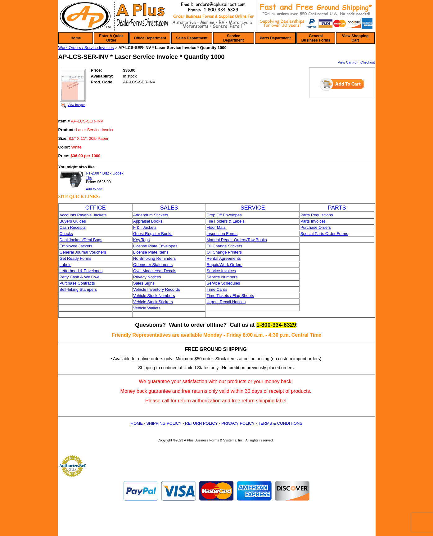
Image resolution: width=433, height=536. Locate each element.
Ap (135, 221)
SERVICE (253, 208)
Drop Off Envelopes (223, 215)
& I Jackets (146, 227)
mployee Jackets (77, 246)
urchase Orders (317, 227)
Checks (66, 233)
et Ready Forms (77, 258)
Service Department (233, 38)
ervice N (216, 277)
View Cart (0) (348, 62)
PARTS (337, 208)
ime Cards (218, 289)
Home (75, 38)
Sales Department (191, 38)
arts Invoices (314, 221)
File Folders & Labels (225, 221)
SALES (169, 208)
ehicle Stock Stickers (154, 301)
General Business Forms (315, 38)
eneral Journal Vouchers (84, 252)
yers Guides (75, 221)
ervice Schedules (224, 283)
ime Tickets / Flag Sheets (231, 295)
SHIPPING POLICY (163, 423)
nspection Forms (222, 233)
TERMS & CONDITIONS (280, 423)
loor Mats (218, 227)
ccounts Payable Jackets (84, 215)
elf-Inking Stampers (79, 289)
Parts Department (275, 38)
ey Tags (143, 239)
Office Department (150, 38)
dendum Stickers (153, 215)
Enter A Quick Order (111, 38)
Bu (62, 221)
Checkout (367, 62)
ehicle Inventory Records (158, 289)
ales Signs (145, 283)
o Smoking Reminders (156, 258)
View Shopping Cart (355, 38)
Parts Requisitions (316, 215)
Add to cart (94, 189)
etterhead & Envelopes (82, 270)
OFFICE (95, 208)
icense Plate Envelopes (156, 246)
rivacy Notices (148, 277)
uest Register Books (154, 233)
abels (66, 264)
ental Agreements (225, 258)
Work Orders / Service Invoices (86, 47)
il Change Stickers (226, 246)
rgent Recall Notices (228, 301)
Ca (62, 227)
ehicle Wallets (148, 308)
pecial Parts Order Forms (325, 233)
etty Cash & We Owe (80, 277)
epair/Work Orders (226, 264)
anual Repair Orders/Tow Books (238, 239)
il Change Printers (226, 252)
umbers (230, 277)
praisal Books (150, 221)
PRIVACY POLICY (238, 423)
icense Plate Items (151, 252)
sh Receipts (75, 227)
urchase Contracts (78, 283)
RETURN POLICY (202, 423)
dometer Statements (154, 264)
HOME (137, 423)
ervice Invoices (222, 270)
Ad (135, 215)
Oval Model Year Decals (154, 270)
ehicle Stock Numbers (155, 295)
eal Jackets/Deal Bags (82, 239)
